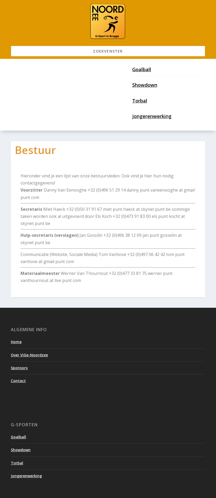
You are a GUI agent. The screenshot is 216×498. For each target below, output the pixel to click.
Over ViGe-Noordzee (29, 354)
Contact (18, 380)
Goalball (141, 69)
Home (16, 341)
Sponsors (19, 367)
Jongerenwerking (151, 116)
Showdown (144, 85)
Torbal (139, 100)
